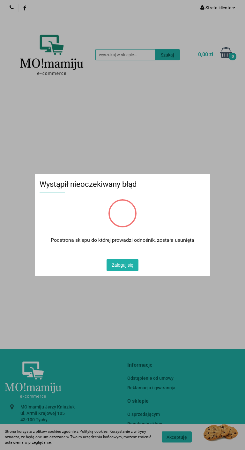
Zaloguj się (122, 265)
